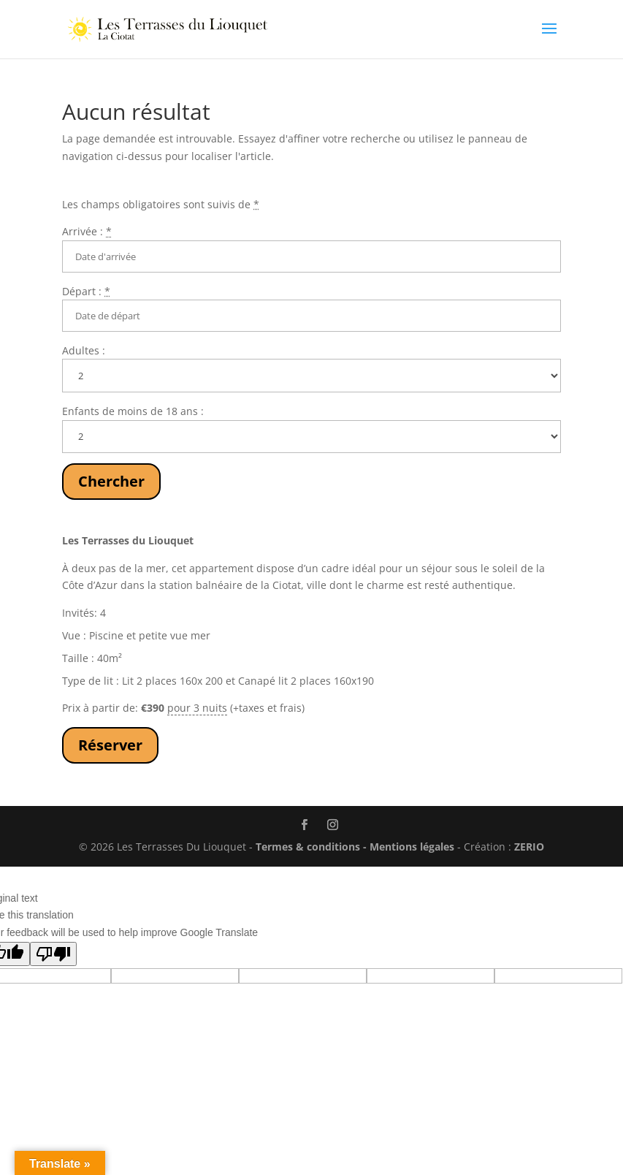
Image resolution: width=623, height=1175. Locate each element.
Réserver (110, 745)
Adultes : (83, 350)
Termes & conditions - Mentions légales (355, 846)
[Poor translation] (53, 954)
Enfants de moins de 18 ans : (133, 411)
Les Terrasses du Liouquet (128, 540)
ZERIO (529, 846)
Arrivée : (87, 231)
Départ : (86, 291)
